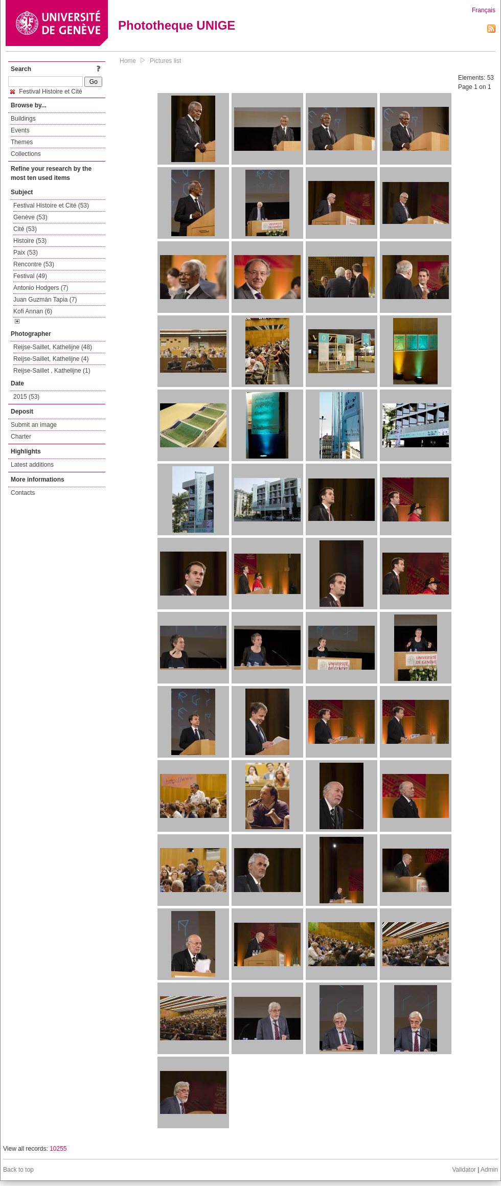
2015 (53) (26, 396)
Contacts (23, 492)
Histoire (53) (30, 240)
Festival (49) (30, 276)
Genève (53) (30, 217)
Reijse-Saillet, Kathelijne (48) (52, 347)
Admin (489, 1169)
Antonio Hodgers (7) (40, 287)
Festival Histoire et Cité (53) (51, 205)
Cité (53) (25, 229)
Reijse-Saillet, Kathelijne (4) (50, 358)
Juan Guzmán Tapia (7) (45, 299)
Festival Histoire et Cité (46, 91)
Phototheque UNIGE (176, 25)
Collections (26, 153)
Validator (463, 1169)
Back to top (18, 1169)
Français (483, 10)
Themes (22, 142)
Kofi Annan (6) (32, 311)
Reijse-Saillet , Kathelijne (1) (51, 370)
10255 (58, 1148)
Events (20, 130)
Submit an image (34, 424)
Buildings (23, 118)
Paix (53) (25, 252)
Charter (21, 436)
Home (128, 60)
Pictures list (165, 60)
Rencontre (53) (33, 264)
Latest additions (32, 464)
